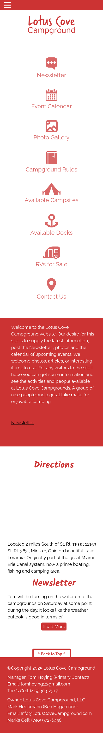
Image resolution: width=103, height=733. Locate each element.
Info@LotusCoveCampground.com (56, 713)
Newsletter (51, 68)
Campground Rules (51, 162)
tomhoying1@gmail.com (45, 683)
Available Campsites (51, 193)
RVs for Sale (51, 257)
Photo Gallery (51, 130)
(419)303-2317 (44, 690)
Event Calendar (51, 99)
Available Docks (51, 225)
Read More (54, 626)
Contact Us (51, 289)
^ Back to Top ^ (52, 654)
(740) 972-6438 (46, 720)
